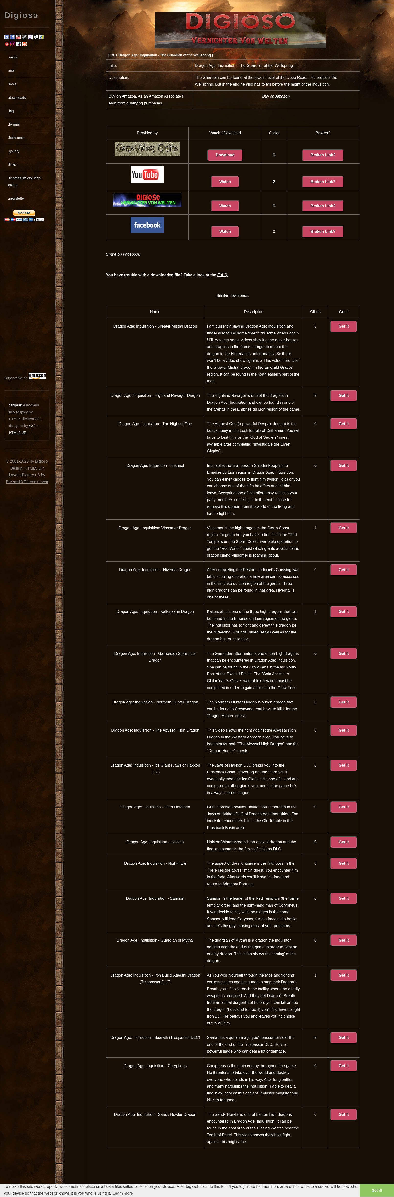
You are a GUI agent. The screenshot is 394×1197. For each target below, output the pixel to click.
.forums (14, 124)
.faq (11, 111)
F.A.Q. (222, 275)
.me (11, 71)
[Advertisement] (19, 297)
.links (12, 165)
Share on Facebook (123, 254)
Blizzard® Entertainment (27, 482)
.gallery (13, 151)
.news (12, 57)
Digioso (41, 461)
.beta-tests (16, 138)
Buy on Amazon (276, 96)
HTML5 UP (17, 433)
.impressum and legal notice (25, 181)
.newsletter (16, 198)
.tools (12, 84)
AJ (31, 426)
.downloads (17, 98)
